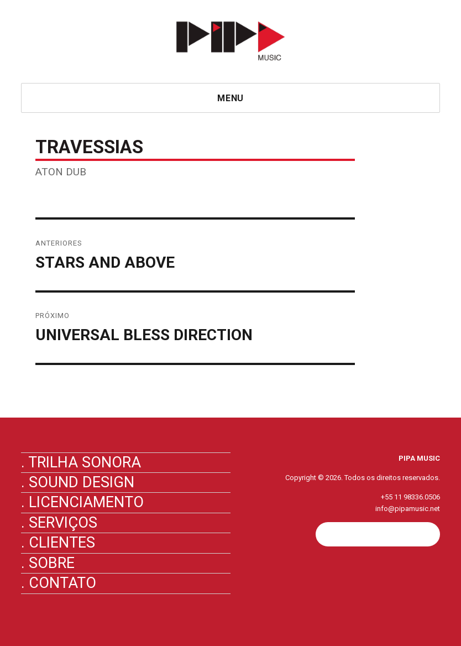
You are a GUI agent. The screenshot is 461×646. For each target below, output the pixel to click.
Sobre (52, 563)
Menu (230, 98)
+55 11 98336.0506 (410, 497)
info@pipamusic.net (407, 508)
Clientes (62, 542)
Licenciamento (86, 502)
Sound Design (81, 482)
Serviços (63, 523)
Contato (62, 583)
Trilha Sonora (84, 462)
